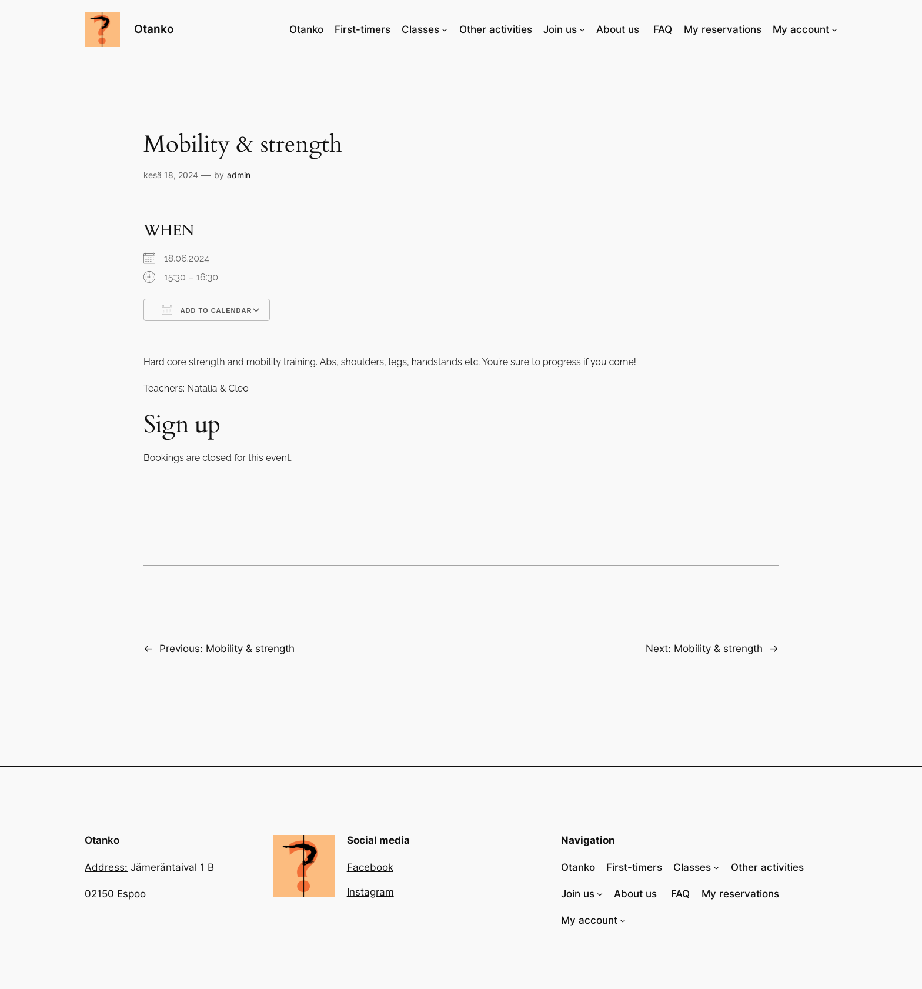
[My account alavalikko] (834, 29)
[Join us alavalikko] (582, 29)
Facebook (370, 867)
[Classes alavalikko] (444, 29)
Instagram (370, 892)
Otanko (154, 29)
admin (238, 175)
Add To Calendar (207, 310)
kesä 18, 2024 (170, 175)
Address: (106, 867)
